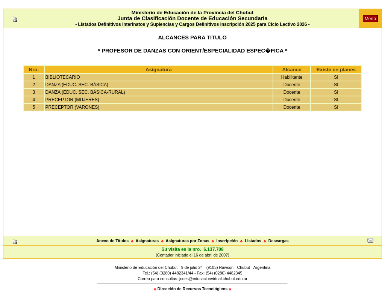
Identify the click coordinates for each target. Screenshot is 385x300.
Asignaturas (147, 240)
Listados (253, 240)
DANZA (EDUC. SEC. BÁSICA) (76, 84)
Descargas (278, 240)
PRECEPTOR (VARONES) (72, 107)
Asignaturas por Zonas (187, 240)
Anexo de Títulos (112, 240)
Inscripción (227, 240)
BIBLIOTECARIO (62, 77)
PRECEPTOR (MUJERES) (72, 99)
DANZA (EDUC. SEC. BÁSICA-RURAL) (85, 92)
